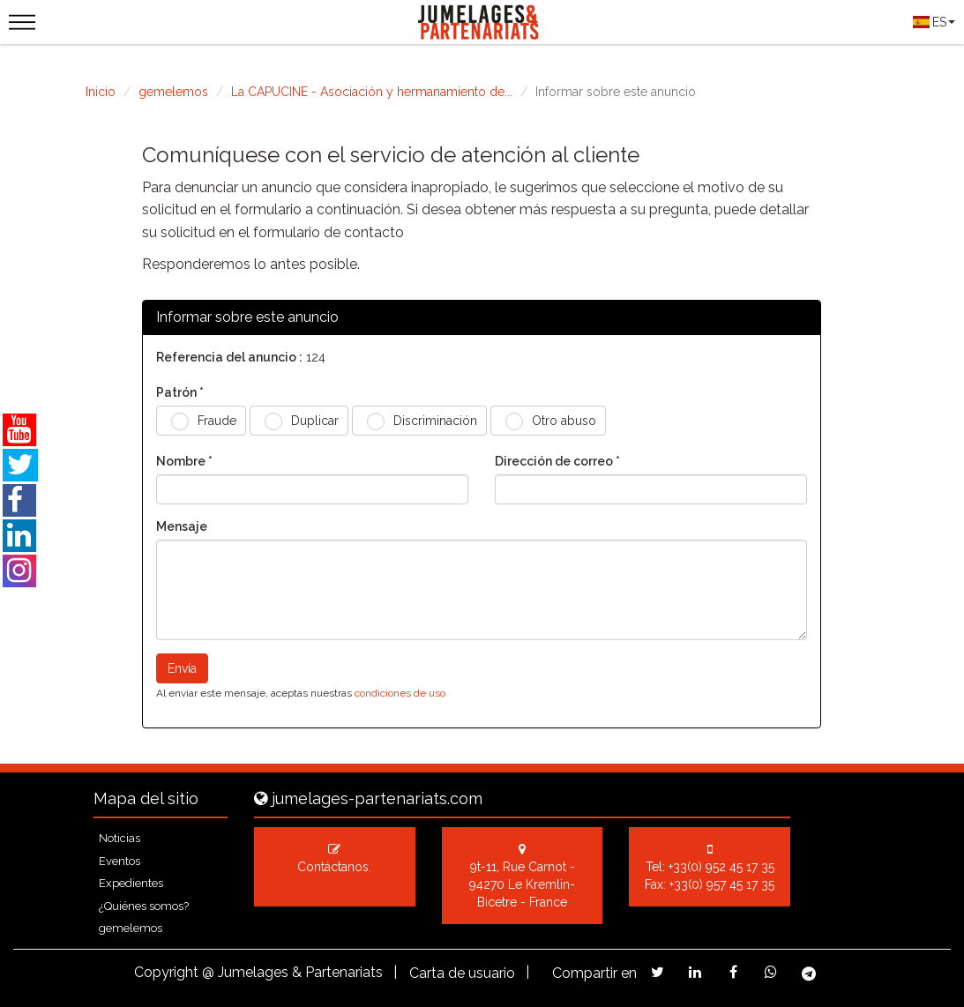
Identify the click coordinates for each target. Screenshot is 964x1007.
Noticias (119, 838)
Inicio (101, 92)
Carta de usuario (462, 973)
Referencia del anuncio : (229, 357)
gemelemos (173, 92)
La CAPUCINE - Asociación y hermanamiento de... (371, 92)
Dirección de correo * (557, 461)
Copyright (166, 972)
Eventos (119, 861)
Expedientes (131, 883)
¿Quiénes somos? (144, 906)
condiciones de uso (400, 693)
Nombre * (184, 461)
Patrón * (180, 392)
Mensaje (181, 526)
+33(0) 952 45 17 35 (721, 867)
